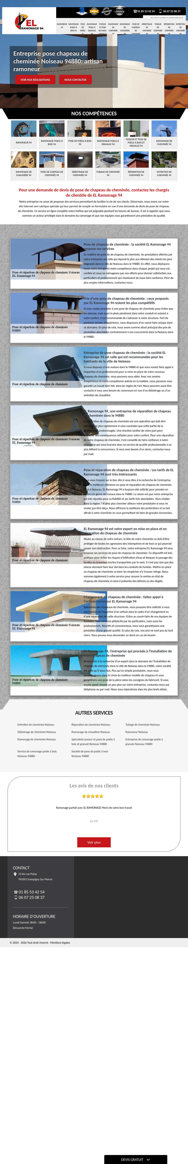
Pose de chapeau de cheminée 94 (135, 30)
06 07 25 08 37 (169, 11)
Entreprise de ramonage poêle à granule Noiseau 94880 (144, 742)
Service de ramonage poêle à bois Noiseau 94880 (37, 754)
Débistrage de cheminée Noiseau (36, 732)
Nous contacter (75, 79)
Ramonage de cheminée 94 (113, 29)
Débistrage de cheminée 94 (147, 29)
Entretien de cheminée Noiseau (35, 724)
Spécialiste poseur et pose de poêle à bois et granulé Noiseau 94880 (93, 742)
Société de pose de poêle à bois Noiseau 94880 (89, 754)
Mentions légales (60, 942)
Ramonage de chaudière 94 (125, 29)
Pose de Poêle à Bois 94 (82, 32)
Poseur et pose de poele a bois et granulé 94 (102, 32)
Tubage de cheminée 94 (158, 29)
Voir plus (94, 842)
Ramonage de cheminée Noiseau (36, 739)
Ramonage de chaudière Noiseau (90, 732)
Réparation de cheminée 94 (169, 29)
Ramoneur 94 (62, 26)
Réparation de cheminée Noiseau (90, 724)
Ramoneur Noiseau (137, 732)
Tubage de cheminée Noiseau (143, 724)
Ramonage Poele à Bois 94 (73, 27)
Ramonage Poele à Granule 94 (92, 29)
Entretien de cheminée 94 (180, 29)
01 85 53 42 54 (144, 11)
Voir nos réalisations (35, 79)
